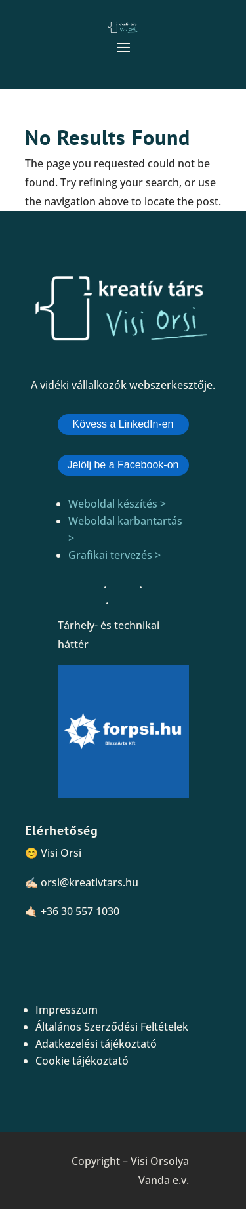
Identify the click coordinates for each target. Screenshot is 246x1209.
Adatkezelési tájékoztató (96, 1043)
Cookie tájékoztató (82, 1061)
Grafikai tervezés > (114, 555)
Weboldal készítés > (117, 504)
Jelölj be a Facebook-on (123, 464)
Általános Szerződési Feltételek (111, 1026)
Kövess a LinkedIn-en (123, 424)
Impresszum (66, 1009)
